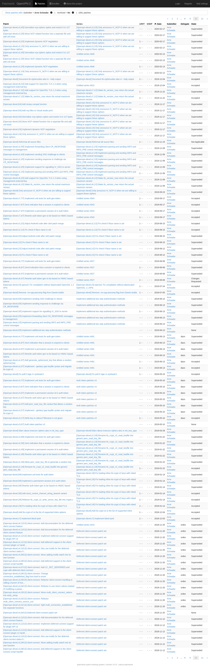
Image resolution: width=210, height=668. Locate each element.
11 (202, 19)
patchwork (81, 664)
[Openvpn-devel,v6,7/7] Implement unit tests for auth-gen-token (31, 261)
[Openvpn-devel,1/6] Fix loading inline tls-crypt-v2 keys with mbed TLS (35, 506)
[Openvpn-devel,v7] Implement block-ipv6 (22, 518)
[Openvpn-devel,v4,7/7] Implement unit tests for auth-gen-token (31, 336)
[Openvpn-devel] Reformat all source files (22, 142)
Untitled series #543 (85, 204)
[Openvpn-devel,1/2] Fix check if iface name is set (98, 236)
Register (188, 3)
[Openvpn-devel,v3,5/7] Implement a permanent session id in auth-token (35, 393)
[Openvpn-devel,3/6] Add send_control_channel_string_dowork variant (35, 493)
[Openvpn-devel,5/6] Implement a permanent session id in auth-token (34, 481)
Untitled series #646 (85, 54)
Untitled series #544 (85, 198)
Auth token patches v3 (86, 380)
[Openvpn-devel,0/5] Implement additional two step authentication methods (37, 330)
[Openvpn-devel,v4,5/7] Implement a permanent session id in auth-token (35, 349)
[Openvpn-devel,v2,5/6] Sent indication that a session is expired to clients (36, 443)
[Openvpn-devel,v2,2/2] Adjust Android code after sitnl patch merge (33, 223)
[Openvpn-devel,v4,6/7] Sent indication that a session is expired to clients (36, 343)
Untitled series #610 (85, 85)
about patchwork (126, 664)
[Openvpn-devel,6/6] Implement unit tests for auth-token (28, 474)
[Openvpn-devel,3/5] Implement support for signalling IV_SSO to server (35, 311)
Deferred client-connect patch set (91, 531)
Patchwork (8, 3)
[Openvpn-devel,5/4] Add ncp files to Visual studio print (28, 110)
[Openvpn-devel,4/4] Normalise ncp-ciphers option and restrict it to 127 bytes (37, 117)
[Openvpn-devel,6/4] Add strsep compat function (25, 104)
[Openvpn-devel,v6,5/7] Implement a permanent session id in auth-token (35, 274)
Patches (40, 3)
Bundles (54, 3)
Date (159, 24)
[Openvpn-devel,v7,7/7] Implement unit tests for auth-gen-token (31, 198)
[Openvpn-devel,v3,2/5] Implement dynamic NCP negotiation (30, 41)
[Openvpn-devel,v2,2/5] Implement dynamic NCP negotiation (30, 66)
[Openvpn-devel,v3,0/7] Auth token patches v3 (24, 424)
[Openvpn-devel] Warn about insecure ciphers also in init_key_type (33, 430)
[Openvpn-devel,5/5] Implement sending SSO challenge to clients (32, 299)
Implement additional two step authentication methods (100, 299)
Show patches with (13, 13)
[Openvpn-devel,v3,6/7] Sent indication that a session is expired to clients (36, 387)
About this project (73, 3)
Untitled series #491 (85, 336)
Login (177, 3)
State (193, 24)
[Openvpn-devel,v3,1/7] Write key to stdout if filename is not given (33, 418)
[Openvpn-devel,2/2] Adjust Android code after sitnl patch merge (32, 236)
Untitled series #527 (85, 261)
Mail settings (202, 3)
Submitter (171, 24)
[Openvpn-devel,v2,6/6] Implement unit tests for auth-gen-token (31, 437)
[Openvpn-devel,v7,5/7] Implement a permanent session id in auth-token (35, 211)
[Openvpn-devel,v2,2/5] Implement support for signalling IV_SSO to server (36, 167)
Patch (6, 24)
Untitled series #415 (85, 525)
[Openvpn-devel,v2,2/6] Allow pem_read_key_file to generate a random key (37, 462)
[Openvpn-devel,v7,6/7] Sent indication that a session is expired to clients (36, 204)
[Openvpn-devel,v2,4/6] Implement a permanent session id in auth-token (35, 449)
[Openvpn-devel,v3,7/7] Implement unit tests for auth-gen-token (31, 380)
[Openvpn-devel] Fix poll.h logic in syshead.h (23, 374)
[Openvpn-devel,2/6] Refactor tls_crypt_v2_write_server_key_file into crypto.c (38, 500)
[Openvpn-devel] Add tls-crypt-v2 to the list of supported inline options (34, 512)
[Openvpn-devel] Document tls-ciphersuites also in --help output (32, 79)
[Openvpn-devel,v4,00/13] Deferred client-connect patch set (30, 613)
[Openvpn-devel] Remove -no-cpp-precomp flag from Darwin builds (33, 292)
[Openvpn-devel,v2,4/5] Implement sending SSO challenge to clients (34, 154)
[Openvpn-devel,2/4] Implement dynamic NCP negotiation (29, 129)
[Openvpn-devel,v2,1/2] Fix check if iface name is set (100, 223)
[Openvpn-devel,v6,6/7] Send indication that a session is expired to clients (36, 267)
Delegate (185, 24)
